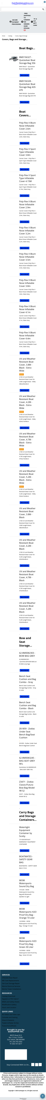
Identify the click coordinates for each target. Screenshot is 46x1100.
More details (24, 75)
